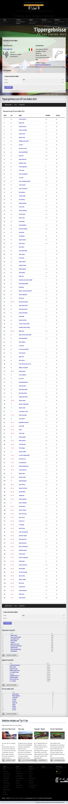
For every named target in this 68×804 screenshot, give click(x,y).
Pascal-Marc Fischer (23, 411)
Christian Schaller (23, 130)
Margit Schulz (22, 408)
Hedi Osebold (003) (23, 338)
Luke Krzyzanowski (23, 532)
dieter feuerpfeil (23, 503)
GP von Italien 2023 (7, 49)
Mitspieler (5, 787)
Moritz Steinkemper (23, 557)
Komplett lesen (10, 760)
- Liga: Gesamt (6, 785)
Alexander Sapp (22, 163)
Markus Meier (22, 473)
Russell (14, 701)
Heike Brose (21, 594)
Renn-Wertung (6, 773)
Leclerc (14, 699)
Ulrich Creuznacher (23, 188)
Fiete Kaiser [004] (23, 250)
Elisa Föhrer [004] (23, 393)
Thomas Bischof (22, 470)
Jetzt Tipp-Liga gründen (28, 760)
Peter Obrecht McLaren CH (25, 364)
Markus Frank (22, 137)
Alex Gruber (21, 232)
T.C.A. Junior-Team (14, 672)
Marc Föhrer (21, 247)
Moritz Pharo (22, 528)
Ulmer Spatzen (13, 669)
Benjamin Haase (22, 265)
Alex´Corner (18, 769)
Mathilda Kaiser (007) (24, 141)
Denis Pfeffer (22, 484)
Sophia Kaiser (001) (23, 397)
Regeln (4, 792)
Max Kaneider (22, 568)
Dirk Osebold (21, 221)
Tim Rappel (21, 524)
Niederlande (8, 104)
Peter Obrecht (22, 353)
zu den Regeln (42, 760)
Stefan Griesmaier (23, 572)
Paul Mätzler (22, 236)
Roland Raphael (22, 269)
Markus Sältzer (22, 261)
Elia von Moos (22, 576)
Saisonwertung (19, 776)
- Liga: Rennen (6, 783)
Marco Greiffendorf (23, 546)
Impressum (23, 798)
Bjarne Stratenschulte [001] (25, 291)
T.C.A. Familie (13, 681)
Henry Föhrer (22, 254)
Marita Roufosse (22, 539)
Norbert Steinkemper (24, 404)
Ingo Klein (21, 155)
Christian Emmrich (23, 309)
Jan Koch (21, 145)
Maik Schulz (21, 123)
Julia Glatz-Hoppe (23, 535)
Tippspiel (21, 21)
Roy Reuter (21, 298)
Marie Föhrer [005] (23, 389)
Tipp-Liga (5, 780)
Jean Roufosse (22, 506)
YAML (36, 798)
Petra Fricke (21, 207)
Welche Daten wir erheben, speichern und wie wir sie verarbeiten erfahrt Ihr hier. (50, 802)
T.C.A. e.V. (12, 674)
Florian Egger (22, 448)
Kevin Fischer (22, 243)
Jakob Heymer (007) (23, 305)
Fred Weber (21, 258)
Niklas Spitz (21, 331)
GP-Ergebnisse (19, 773)
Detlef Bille (21, 316)
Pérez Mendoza (16, 696)
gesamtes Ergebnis (11, 655)
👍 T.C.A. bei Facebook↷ (59, 772)
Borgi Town (13, 667)
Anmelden (60, 21)
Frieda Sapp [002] (23, 166)
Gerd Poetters (22, 554)
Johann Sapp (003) (23, 294)
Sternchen (31, 783)
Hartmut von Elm (23, 148)
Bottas (14, 710)
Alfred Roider (22, 272)
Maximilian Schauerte (24, 422)
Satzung (31, 773)
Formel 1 (34, 21)
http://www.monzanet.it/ (43, 65)
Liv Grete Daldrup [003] (24, 455)
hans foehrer (22, 360)
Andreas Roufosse (23, 565)
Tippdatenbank (6, 789)
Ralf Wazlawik (22, 437)
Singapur (22, 104)
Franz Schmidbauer (23, 174)
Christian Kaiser (22, 386)
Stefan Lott (21, 521)
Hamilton (14, 703)
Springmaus (22, 495)
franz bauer (21, 170)
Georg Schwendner (23, 313)
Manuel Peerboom (23, 488)
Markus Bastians (22, 203)
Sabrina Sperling (22, 210)
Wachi (20, 429)
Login (4, 769)
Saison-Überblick (19, 778)
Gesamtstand (6, 776)
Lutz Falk (21, 177)
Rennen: (6, 82)
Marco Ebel (21, 583)
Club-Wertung (32, 778)
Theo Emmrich (22, 185)
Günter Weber (22, 400)
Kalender (18, 783)
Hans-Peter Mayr (23, 514)
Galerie (30, 776)
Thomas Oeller (22, 196)
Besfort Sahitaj (22, 510)
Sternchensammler (15, 665)
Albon (13, 704)
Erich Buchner (22, 192)
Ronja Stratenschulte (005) (25, 335)
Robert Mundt (22, 597)
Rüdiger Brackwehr (23, 367)
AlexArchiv (18, 771)
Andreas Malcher (22, 499)
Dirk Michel (21, 287)
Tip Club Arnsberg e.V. (15, 798)
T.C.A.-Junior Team (33, 785)
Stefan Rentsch (22, 119)
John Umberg (22, 199)
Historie (30, 771)
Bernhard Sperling (23, 229)
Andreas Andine (22, 451)
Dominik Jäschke (22, 320)
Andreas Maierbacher (24, 466)
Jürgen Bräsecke (22, 159)
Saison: (6, 79)
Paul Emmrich (22, 587)
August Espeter (22, 240)
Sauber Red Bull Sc (15, 675)
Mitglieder (31, 769)
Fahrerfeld (18, 780)
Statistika (5, 794)
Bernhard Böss (22, 477)
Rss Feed (58, 769)
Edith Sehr (21, 276)
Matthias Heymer (23, 550)
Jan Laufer (21, 378)
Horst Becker (22, 418)
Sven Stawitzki (22, 375)
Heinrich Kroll (22, 134)
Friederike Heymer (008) (24, 327)
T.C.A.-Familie (32, 787)
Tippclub (47, 21)
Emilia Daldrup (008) (23, 283)
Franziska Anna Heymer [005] (25, 280)
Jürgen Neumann (22, 543)
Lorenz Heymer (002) (23, 349)
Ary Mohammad (22, 462)
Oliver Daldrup (22, 342)
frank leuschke (22, 444)
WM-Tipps (31, 780)
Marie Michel (22, 561)
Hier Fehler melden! (34, 5)
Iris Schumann (22, 214)
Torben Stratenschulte (24, 323)
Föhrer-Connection (15, 670)
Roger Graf (21, 356)
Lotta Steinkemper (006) (24, 181)
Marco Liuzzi (22, 517)
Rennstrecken (19, 785)
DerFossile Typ (22, 459)
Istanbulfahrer (14, 677)
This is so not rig (14, 679)
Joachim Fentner (22, 126)
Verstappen (15, 694)
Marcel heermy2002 (23, 302)
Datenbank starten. (59, 760)
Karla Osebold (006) (23, 152)
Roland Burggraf (23, 481)
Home (8, 21)
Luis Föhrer (21, 345)
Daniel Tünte (22, 218)
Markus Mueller (22, 579)
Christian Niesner (23, 590)
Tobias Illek (21, 433)
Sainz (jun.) (15, 697)
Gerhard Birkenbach (23, 382)
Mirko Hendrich (22, 440)
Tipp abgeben (6, 778)
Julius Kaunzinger (23, 415)
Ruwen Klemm (22, 371)
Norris (14, 706)
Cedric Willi (21, 426)
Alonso (14, 708)
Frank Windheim (22, 225)
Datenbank (18, 787)
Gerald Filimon (22, 492)
